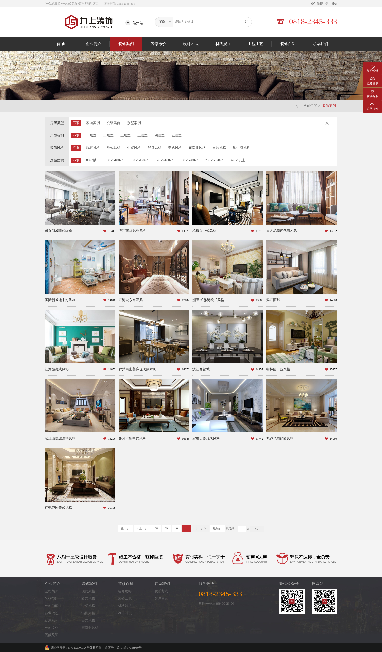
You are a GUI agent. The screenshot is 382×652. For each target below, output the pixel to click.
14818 (111, 300)
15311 (111, 231)
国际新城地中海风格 (60, 300)
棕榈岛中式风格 (204, 231)
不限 (76, 123)
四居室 (159, 135)
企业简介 (93, 44)
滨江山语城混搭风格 (60, 438)
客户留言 (161, 598)
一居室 (91, 135)
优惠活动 (51, 620)
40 (176, 528)
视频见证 (51, 635)
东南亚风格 (197, 148)
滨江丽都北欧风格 (132, 231)
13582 (333, 231)
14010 (333, 300)
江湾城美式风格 (57, 369)
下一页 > (200, 528)
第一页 (125, 528)
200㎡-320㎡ (214, 160)
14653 (111, 369)
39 (166, 528)
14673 (185, 369)
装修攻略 (125, 591)
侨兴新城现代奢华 (58, 231)
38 (156, 528)
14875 (185, 231)
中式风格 (134, 148)
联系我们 (320, 44)
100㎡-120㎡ (139, 160)
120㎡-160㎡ (164, 160)
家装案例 (93, 123)
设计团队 (191, 44)
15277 (333, 369)
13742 (259, 438)
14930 (333, 438)
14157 (259, 369)
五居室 (177, 135)
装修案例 (126, 44)
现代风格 (93, 148)
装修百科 (288, 44)
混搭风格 (154, 148)
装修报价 (158, 44)
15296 (111, 438)
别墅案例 (134, 123)
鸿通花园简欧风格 (280, 438)
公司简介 (51, 591)
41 (186, 528)
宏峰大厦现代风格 (206, 438)
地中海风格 (241, 148)
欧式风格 (113, 148)
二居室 (108, 135)
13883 (259, 300)
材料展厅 (223, 44)
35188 (111, 507)
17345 (259, 231)
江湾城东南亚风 (131, 300)
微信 (334, 3)
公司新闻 (51, 606)
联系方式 (161, 591)
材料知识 (125, 606)
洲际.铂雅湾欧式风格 (208, 300)
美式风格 (175, 148)
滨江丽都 (273, 300)
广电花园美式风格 (58, 507)
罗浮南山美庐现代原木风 (137, 369)
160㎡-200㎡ (189, 160)
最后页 (217, 528)
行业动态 (51, 613)
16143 (185, 438)
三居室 (125, 135)
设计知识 (125, 613)
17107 (185, 300)
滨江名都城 (201, 369)
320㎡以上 (237, 160)
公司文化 (51, 628)
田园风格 (219, 148)
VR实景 (50, 598)
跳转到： (231, 528)
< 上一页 (143, 528)
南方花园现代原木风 (281, 231)
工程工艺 (255, 44)
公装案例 (113, 123)
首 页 (61, 44)
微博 (320, 3)
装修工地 (125, 598)
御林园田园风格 (278, 369)
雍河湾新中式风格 (132, 438)
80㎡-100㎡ (115, 160)
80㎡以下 (93, 160)
